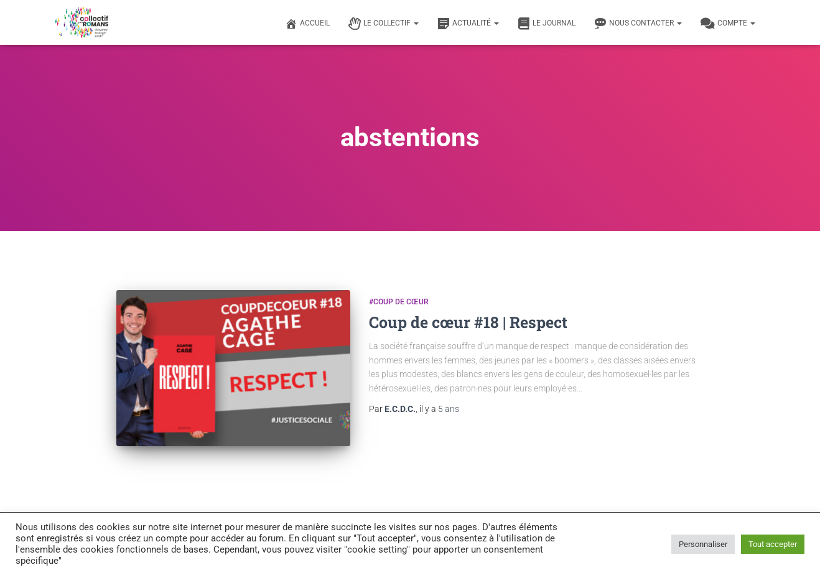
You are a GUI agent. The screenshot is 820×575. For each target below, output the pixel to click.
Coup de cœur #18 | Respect (468, 322)
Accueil (307, 23)
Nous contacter (638, 23)
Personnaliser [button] (703, 544)
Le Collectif (383, 23)
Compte (728, 23)
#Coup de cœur (399, 301)
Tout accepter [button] (772, 544)
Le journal (546, 23)
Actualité (468, 23)
